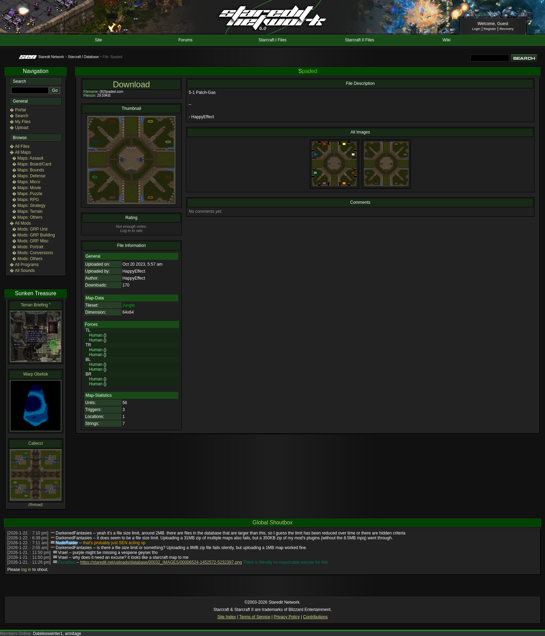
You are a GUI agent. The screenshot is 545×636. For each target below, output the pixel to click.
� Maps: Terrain (27, 211)
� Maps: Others (27, 217)
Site (98, 40)
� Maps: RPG (25, 199)
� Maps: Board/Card (31, 164)
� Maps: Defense (29, 176)
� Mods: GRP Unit (30, 229)
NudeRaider (67, 542)
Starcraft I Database (83, 57)
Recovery (506, 29)
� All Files (20, 146)
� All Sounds (22, 270)
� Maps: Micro (26, 181)
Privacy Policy (287, 616)
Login (476, 29)
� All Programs (24, 264)
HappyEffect (133, 271)
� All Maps (20, 152)
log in (26, 569)
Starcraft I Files (273, 40)
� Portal (18, 109)
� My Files (20, 121)
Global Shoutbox (272, 522)
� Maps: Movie (26, 187)
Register (490, 29)
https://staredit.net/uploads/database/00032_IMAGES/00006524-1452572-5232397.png (161, 562)
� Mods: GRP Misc (30, 241)
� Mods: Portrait (27, 246)
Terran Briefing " (36, 305)
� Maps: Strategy (29, 205)
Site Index (226, 616)
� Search (19, 115)
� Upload (19, 127)
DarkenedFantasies (74, 533)
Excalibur (66, 562)
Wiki (447, 40)
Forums (185, 40)
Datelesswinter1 (48, 633)
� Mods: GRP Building (33, 235)
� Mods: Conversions (32, 252)
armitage (73, 633)
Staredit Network (51, 57)
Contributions (315, 616)
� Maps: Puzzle (27, 193)
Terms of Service (254, 616)
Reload (36, 504)
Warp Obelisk (35, 374)
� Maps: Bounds (28, 170)
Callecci (35, 443)
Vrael (63, 552)
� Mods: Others (27, 258)
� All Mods (20, 223)
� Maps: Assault (27, 158)
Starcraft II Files (359, 40)
